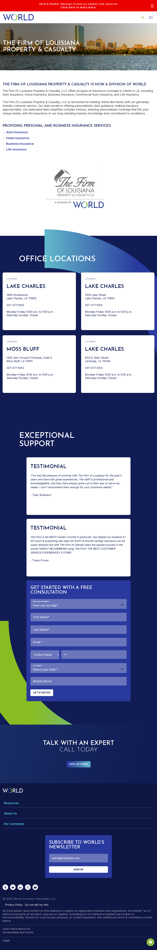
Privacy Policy (14, 904)
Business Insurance (20, 143)
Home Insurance (17, 138)
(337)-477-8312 (78, 764)
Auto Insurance (17, 132)
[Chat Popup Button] (150, 942)
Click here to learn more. (78, 7)
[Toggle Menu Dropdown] (78, 803)
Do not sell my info (36, 904)
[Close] (152, 5)
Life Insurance (16, 149)
